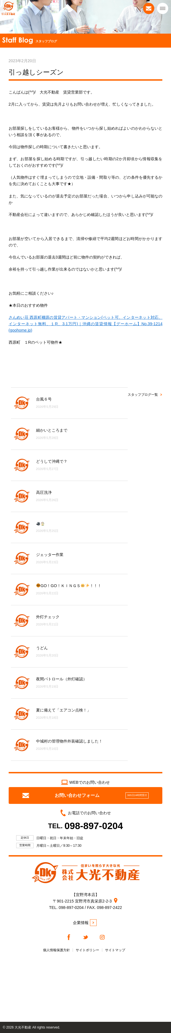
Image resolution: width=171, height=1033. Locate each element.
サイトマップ (115, 950)
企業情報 (85, 922)
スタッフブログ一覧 (143, 394)
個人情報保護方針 (56, 950)
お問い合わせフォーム (85, 795)
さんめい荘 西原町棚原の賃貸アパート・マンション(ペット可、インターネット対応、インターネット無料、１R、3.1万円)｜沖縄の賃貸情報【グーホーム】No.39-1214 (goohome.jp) (86, 323)
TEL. (85, 826)
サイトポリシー (87, 950)
